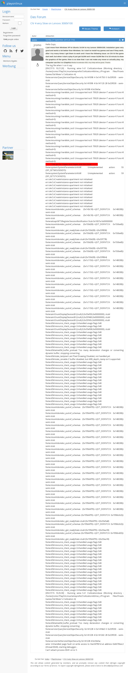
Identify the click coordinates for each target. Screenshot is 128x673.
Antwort (114, 28)
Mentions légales (10, 61)
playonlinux (11, 3)
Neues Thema (90, 28)
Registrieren (8, 32)
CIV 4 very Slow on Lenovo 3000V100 (78, 659)
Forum (45, 9)
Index (47, 659)
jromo (34, 40)
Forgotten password (11, 35)
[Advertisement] (13, 106)
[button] (125, 3)
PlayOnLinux (56, 9)
